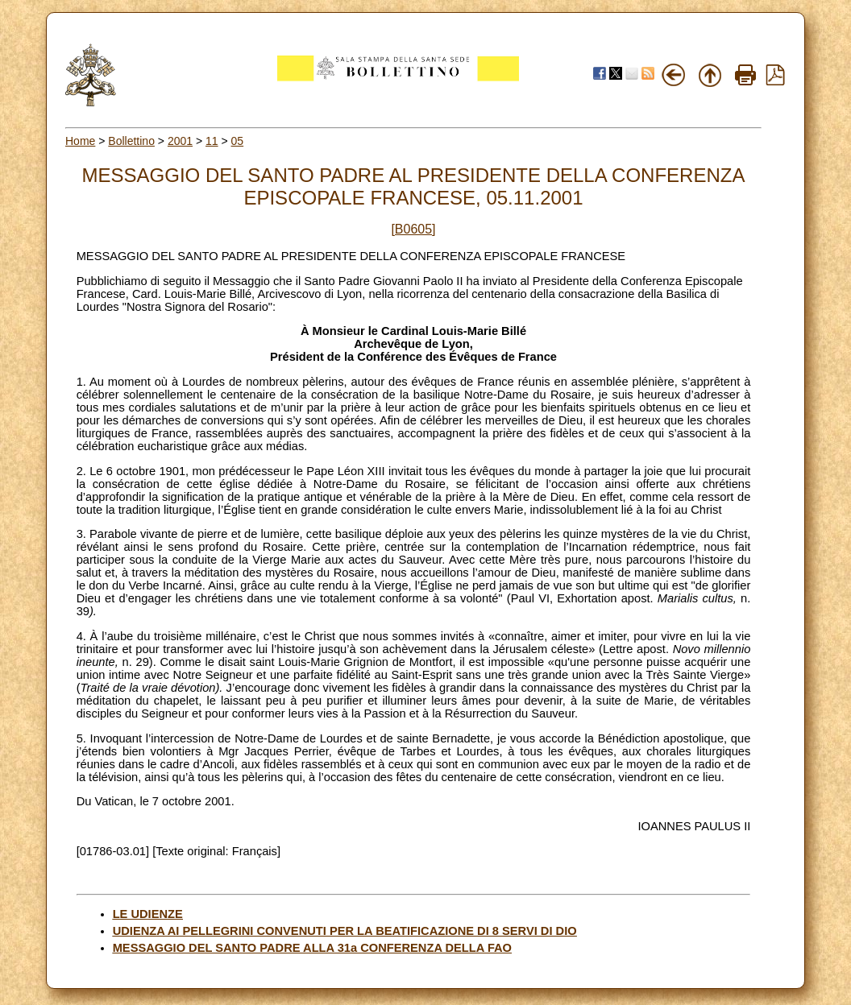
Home (80, 140)
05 (237, 140)
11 (211, 140)
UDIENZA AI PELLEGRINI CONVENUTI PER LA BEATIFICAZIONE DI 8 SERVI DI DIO (345, 930)
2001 (180, 140)
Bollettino (131, 140)
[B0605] (413, 229)
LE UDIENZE (148, 914)
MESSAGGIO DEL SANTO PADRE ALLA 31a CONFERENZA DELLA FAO (312, 947)
